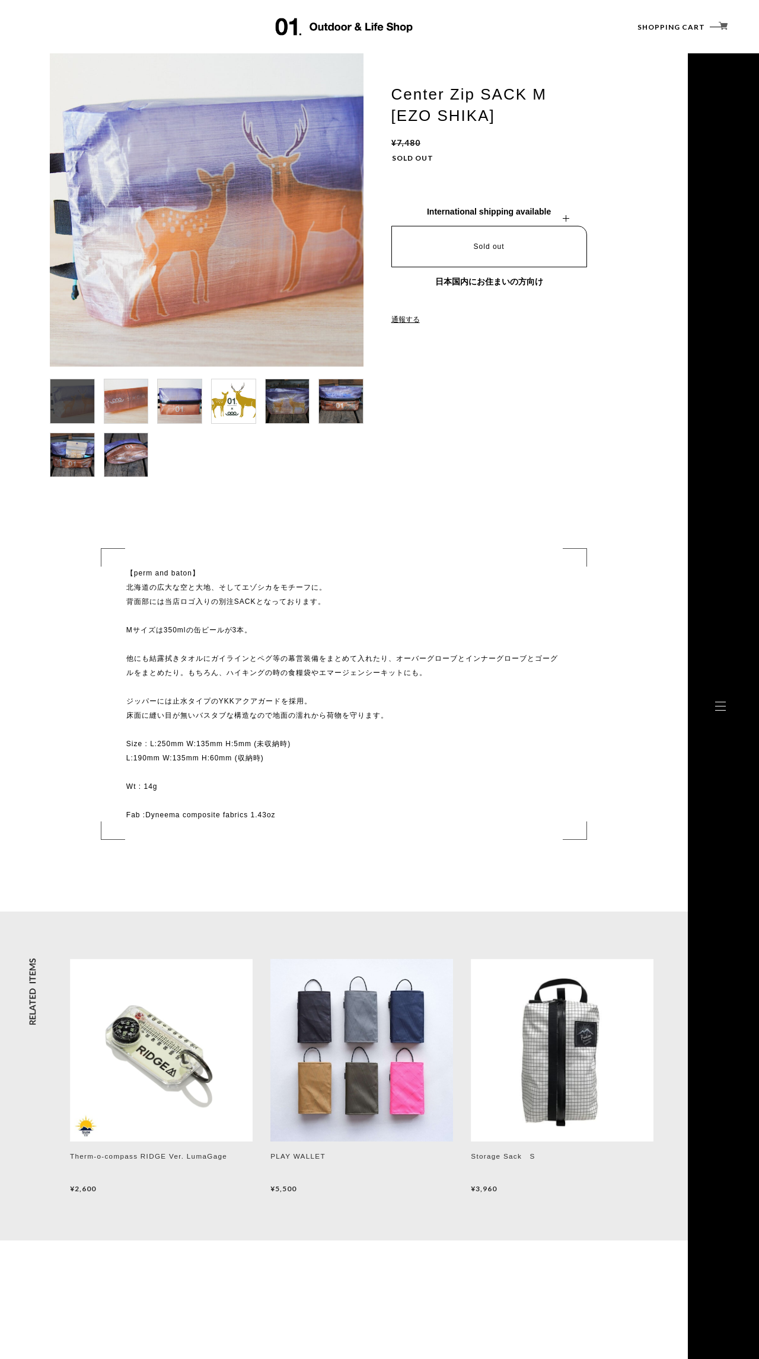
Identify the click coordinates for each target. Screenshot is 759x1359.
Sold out (489, 246)
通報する (405, 319)
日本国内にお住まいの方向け (489, 281)
